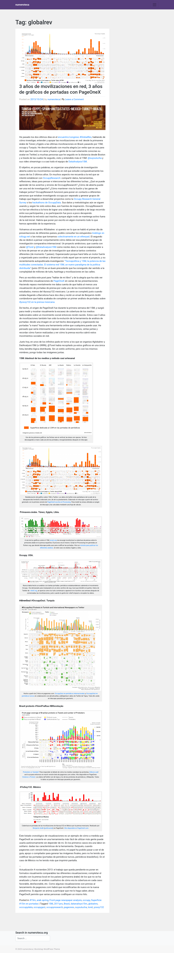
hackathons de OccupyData (46, 202)
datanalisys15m (79, 903)
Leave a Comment (74, 99)
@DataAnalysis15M (46, 247)
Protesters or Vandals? (31, 772)
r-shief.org (33, 591)
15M (50, 903)
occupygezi (39, 907)
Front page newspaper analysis (65, 900)
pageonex (69, 907)
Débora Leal (93, 772)
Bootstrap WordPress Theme (47, 949)
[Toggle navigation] (154, 5)
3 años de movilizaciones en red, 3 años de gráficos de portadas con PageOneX (60, 89)
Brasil (67, 903)
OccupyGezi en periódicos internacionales (70, 694)
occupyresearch (54, 907)
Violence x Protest (28, 777)
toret (90, 907)
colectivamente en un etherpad (73, 236)
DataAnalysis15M (78, 161)
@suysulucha (95, 158)
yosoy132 (99, 907)
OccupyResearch (51, 178)
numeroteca (22, 4)
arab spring (43, 900)
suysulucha (81, 907)
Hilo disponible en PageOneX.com (76, 828)
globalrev (93, 903)
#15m (33, 900)
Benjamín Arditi (38, 828)
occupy (86, 900)
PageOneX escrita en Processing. (59, 502)
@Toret (30, 247)
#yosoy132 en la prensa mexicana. (37, 302)
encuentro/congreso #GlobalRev (74, 137)
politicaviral (49, 828)
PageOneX (59, 281)
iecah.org (53, 540)
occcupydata (25, 907)
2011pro (58, 903)
